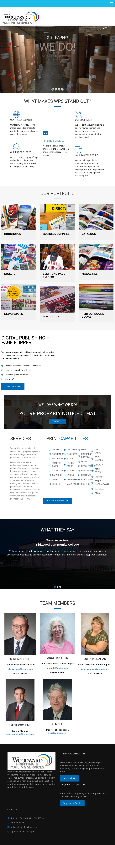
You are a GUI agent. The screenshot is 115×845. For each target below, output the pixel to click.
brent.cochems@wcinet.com (20, 734)
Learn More (69, 778)
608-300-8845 (95, 673)
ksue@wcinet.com (57, 733)
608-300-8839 (20, 673)
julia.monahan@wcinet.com (95, 669)
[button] (55, 587)
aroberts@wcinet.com (57, 668)
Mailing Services (53, 141)
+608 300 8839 (18, 822)
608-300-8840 (57, 672)
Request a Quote (72, 803)
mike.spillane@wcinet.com (20, 669)
